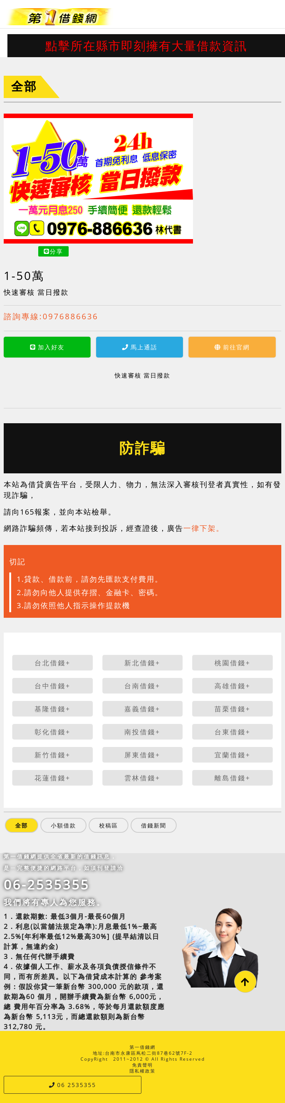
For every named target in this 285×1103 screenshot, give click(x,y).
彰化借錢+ (53, 731)
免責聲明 (142, 1065)
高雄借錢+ (232, 685)
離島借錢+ (232, 777)
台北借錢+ (53, 662)
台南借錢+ (142, 685)
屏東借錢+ (142, 754)
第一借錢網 (142, 1047)
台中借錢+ (53, 685)
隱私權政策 (142, 1071)
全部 (24, 86)
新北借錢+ (142, 662)
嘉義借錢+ (142, 708)
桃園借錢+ (232, 662)
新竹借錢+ (53, 754)
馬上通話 (77, 347)
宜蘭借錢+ (232, 754)
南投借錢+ (142, 731)
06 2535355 (72, 1085)
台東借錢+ (232, 731)
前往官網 (169, 347)
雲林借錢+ (142, 777)
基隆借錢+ (53, 708)
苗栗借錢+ (232, 708)
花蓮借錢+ (53, 777)
